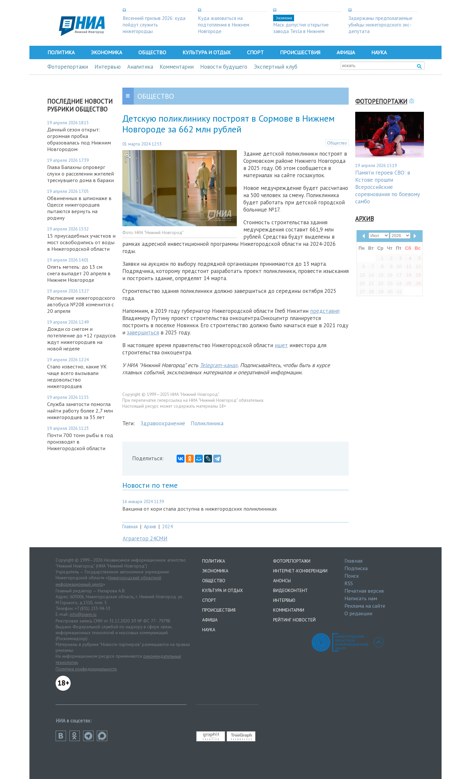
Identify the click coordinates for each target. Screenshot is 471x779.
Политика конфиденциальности (86, 669)
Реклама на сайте (364, 605)
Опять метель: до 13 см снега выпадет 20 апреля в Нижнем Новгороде (79, 273)
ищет (281, 345)
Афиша (346, 52)
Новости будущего (223, 66)
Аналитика (140, 66)
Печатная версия (364, 590)
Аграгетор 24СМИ (145, 538)
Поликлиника (207, 423)
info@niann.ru (83, 614)
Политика (61, 52)
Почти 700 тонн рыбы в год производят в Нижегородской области (80, 441)
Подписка (356, 568)
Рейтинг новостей (294, 620)
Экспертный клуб (275, 66)
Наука (379, 52)
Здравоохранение (162, 423)
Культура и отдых (207, 52)
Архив (150, 526)
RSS (348, 583)
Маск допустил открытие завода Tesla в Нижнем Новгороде (301, 31)
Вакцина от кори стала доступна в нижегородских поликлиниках (199, 508)
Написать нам (360, 598)
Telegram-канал (218, 365)
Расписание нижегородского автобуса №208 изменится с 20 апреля (81, 304)
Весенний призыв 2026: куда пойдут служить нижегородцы (154, 24)
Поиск (351, 575)
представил (325, 310)
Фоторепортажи (67, 66)
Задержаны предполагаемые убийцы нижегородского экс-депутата (380, 24)
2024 (167, 526)
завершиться (143, 332)
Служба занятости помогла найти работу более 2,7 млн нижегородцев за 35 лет (80, 410)
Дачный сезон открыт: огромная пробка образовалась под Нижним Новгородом (79, 139)
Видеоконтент (290, 590)
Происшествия (300, 52)
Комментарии (177, 66)
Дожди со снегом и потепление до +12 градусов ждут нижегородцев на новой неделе (81, 339)
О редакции (358, 613)
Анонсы (282, 581)
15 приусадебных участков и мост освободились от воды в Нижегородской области (81, 242)
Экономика (106, 52)
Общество (152, 52)
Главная (130, 526)
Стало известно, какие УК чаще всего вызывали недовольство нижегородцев (77, 376)
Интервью (108, 66)
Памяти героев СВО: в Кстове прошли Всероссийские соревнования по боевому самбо (387, 187)
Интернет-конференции (300, 571)
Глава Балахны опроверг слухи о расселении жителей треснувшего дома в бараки (80, 173)
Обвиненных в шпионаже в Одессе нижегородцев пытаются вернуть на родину (79, 208)
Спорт (255, 52)
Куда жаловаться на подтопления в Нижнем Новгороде (223, 24)
